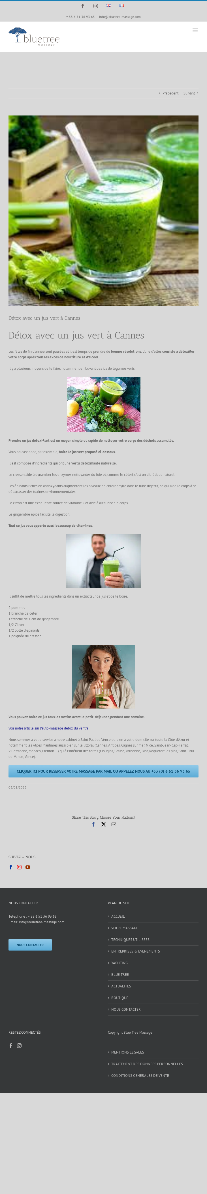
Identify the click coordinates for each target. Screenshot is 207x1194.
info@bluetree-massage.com (120, 16)
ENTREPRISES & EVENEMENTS (135, 951)
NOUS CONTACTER (126, 1009)
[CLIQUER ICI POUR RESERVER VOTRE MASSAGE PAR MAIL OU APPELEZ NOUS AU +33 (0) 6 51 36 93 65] (103, 771)
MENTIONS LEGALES (127, 1052)
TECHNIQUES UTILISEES (130, 939)
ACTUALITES (121, 986)
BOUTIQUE (119, 997)
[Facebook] (10, 867)
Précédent (170, 93)
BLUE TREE (120, 974)
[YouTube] (27, 867)
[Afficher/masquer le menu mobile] (196, 30)
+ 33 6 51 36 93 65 (42, 916)
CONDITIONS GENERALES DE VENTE (140, 1075)
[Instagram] (19, 867)
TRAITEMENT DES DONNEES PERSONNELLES (147, 1063)
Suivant (189, 93)
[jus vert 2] (103, 210)
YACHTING (119, 962)
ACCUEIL (118, 916)
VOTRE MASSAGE (124, 928)
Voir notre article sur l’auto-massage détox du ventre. (48, 728)
